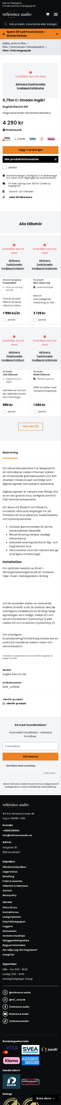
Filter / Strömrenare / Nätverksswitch (23, 47)
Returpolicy (9, 895)
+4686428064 (11, 830)
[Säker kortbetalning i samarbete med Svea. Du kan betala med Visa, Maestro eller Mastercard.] (11, 1049)
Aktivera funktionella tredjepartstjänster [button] (30, 86)
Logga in (8, 926)
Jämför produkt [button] (14, 703)
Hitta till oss (10, 907)
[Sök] (30, 24)
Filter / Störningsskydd (17, 50)
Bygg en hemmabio (14, 945)
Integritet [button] (8, 954)
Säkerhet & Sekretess (15, 885)
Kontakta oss (11, 912)
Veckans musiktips (14, 935)
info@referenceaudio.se (17, 835)
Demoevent (10, 931)
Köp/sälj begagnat (14, 921)
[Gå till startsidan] (17, 14)
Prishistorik (12, 130)
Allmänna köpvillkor (14, 867)
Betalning (8, 876)
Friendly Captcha (49, 773)
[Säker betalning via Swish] (49, 1049)
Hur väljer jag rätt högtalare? (20, 950)
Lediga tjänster (12, 917)
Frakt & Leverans (12, 881)
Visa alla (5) (30, 426)
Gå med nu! (30, 756)
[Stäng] (57, 34)
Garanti (7, 890)
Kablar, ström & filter (14, 43)
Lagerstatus (10, 871)
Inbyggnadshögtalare (16, 940)
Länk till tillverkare (20, 197)
